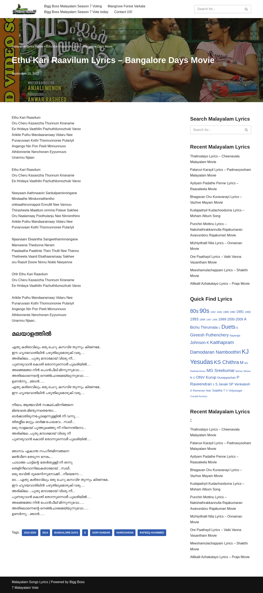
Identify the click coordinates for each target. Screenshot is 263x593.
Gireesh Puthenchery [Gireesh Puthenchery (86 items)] (209, 335)
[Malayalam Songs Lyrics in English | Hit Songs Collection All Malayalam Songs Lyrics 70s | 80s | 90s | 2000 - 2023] (24, 9)
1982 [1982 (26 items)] (213, 312)
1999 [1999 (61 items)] (222, 319)
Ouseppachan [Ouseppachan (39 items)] (226, 377)
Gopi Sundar (101, 532)
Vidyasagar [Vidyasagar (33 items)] (235, 390)
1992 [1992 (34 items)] (248, 312)
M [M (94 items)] (241, 362)
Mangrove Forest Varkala (126, 6)
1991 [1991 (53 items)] (240, 312)
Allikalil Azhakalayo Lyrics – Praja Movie (220, 283)
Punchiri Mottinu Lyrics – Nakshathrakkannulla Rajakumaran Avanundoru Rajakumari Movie (216, 229)
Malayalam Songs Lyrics (30, 582)
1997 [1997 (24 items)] (208, 319)
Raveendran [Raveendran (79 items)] (201, 384)
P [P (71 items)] (238, 377)
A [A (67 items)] (245, 319)
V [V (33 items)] (227, 390)
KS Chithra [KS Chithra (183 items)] (226, 362)
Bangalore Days (66, 532)
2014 (45, 532)
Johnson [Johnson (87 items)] (198, 342)
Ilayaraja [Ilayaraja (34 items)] (235, 335)
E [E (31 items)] (237, 327)
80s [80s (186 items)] (194, 311)
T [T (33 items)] (224, 390)
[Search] (218, 9)
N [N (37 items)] (191, 377)
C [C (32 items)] (219, 327)
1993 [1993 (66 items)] (194, 319)
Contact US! (123, 12)
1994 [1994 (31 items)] (202, 319)
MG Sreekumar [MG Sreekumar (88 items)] (220, 370)
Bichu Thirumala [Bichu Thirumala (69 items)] (204, 327)
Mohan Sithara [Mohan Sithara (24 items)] (243, 371)
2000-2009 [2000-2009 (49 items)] (235, 319)
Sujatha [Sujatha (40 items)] (217, 390)
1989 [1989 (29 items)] (226, 312)
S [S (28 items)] (213, 384)
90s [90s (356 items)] (204, 310)
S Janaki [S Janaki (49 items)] (221, 384)
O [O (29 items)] (194, 377)
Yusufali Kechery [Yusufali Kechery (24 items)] (198, 396)
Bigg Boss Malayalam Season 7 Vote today (76, 12)
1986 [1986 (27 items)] (219, 312)
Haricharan (124, 532)
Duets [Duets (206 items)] (228, 327)
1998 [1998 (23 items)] (214, 319)
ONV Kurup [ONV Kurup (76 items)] (206, 377)
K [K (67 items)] (208, 343)
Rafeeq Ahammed (152, 532)
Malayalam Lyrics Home (27, 46)
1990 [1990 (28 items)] (232, 312)
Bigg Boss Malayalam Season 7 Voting (73, 6)
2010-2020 (30, 532)
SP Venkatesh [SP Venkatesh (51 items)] (239, 384)
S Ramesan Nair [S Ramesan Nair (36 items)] (200, 390)
